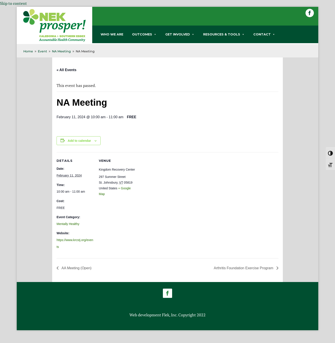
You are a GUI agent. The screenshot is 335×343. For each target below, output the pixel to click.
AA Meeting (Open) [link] (76, 268)
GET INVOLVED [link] (179, 34)
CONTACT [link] (264, 34)
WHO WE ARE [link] (112, 34)
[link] (54, 41)
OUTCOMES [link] (144, 34)
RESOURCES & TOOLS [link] (224, 34)
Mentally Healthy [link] (68, 224)
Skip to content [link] (13, 3)
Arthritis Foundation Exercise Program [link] (244, 268)
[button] (310, 13)
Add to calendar (79, 140)
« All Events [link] (66, 70)
